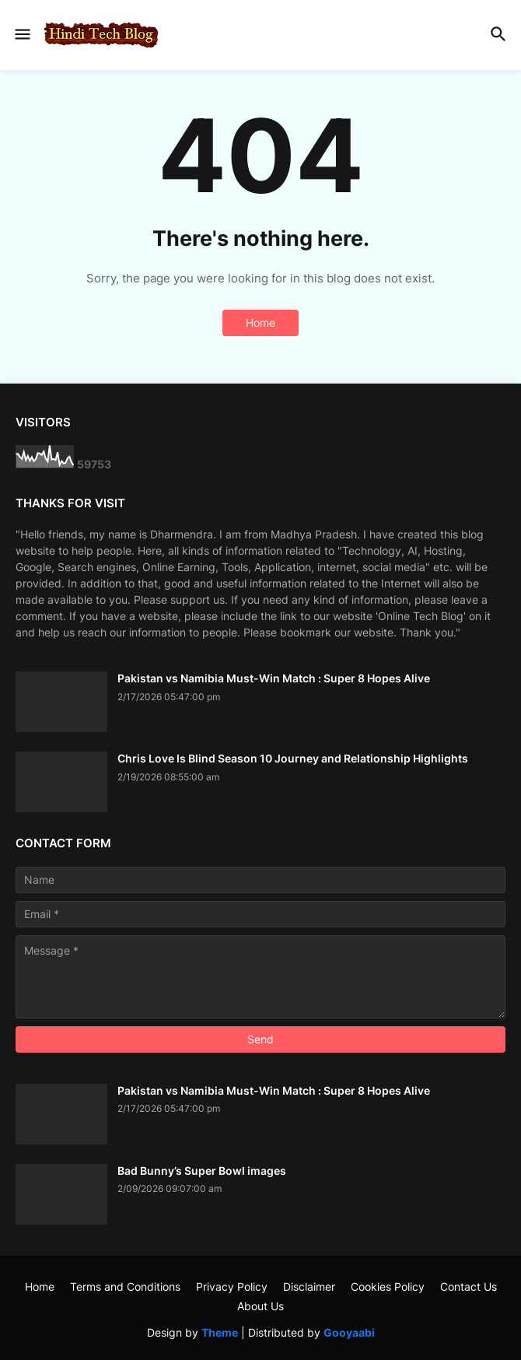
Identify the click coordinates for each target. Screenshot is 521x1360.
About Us (260, 1306)
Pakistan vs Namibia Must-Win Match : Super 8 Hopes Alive (273, 678)
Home (260, 322)
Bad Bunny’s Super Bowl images (201, 1170)
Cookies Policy (388, 1286)
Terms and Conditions (125, 1286)
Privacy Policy (231, 1286)
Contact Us (468, 1286)
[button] (21, 35)
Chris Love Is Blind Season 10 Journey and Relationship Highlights (292, 758)
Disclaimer (309, 1286)
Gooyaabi (349, 1332)
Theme (219, 1332)
